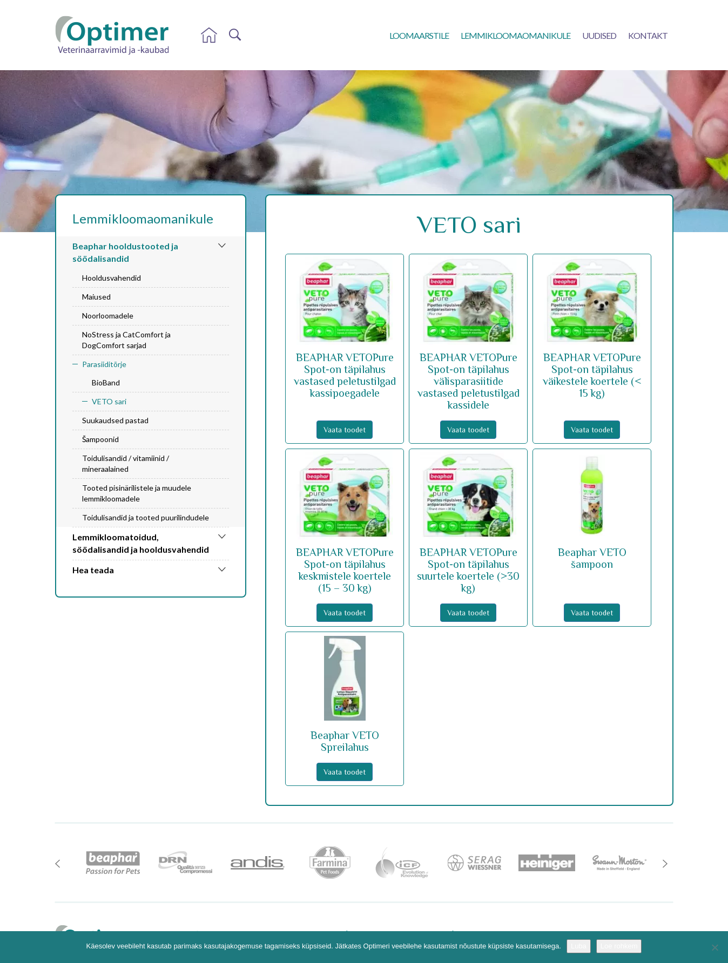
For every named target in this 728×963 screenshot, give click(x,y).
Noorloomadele (107, 315)
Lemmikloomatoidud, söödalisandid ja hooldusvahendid (140, 543)
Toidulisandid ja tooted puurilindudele (145, 517)
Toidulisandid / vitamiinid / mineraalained (125, 463)
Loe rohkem (619, 946)
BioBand (106, 382)
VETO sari (109, 401)
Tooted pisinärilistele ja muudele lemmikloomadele (136, 493)
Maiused (96, 296)
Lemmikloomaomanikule (515, 35)
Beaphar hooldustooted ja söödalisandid (125, 252)
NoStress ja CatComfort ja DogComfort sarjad (126, 340)
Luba (579, 946)
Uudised (599, 35)
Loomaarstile (419, 35)
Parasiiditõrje (104, 364)
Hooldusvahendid (111, 277)
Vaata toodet (344, 429)
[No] (714, 947)
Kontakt (648, 35)
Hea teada (93, 570)
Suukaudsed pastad (115, 420)
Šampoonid (100, 439)
